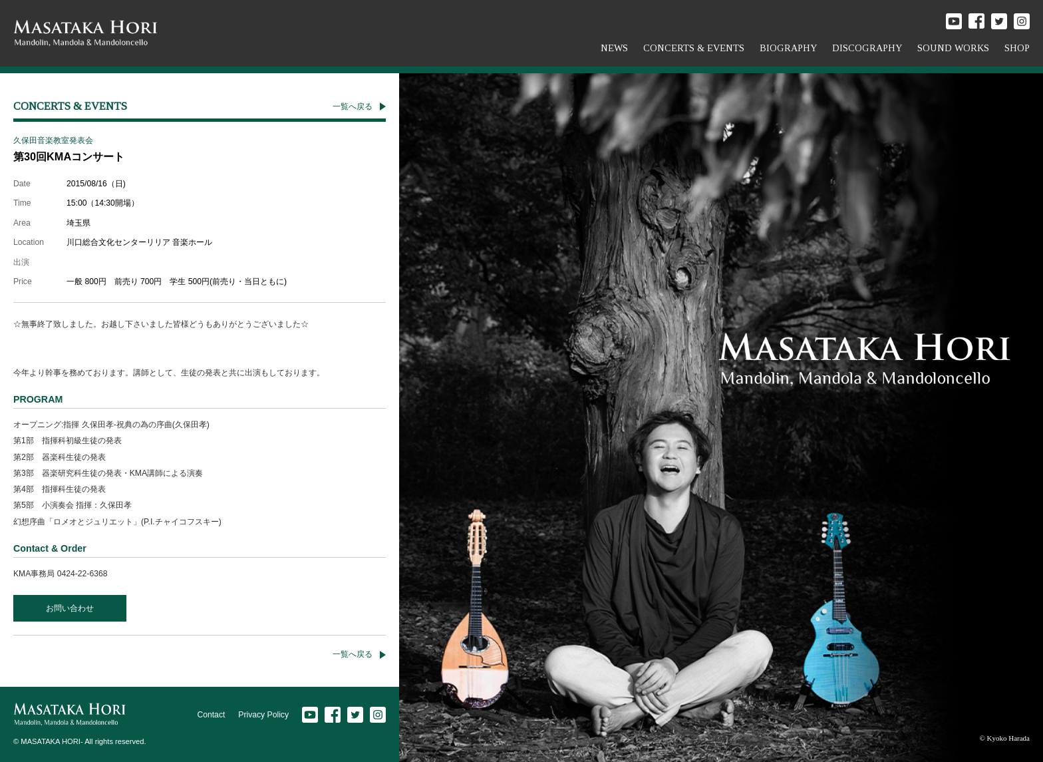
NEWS (614, 48)
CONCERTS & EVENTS (693, 48)
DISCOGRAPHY (867, 48)
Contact (211, 714)
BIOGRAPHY (788, 48)
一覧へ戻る (352, 106)
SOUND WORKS (953, 48)
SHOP (1017, 48)
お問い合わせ (70, 608)
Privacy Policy (263, 714)
